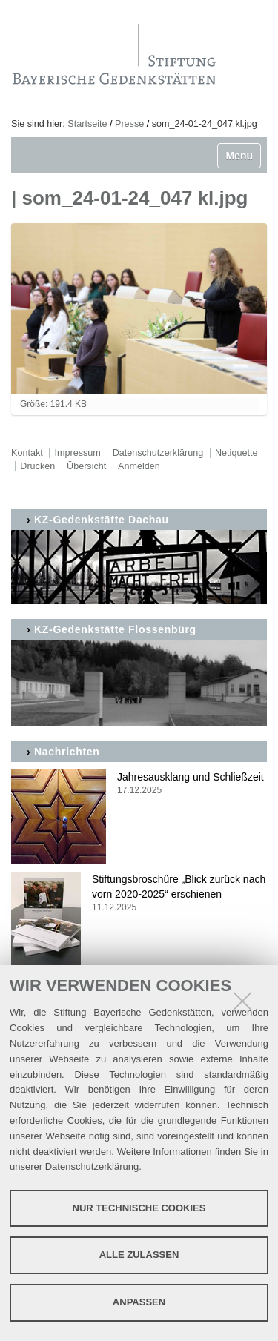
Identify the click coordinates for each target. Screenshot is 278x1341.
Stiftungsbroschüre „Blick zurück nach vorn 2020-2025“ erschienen (139, 893)
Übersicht (86, 466)
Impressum (78, 453)
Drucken (37, 466)
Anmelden (139, 466)
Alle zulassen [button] (139, 1254)
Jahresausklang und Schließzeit (139, 784)
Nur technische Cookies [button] (139, 1207)
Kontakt (27, 453)
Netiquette (236, 453)
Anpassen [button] (139, 1302)
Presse (129, 124)
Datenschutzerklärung (92, 1166)
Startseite (87, 124)
